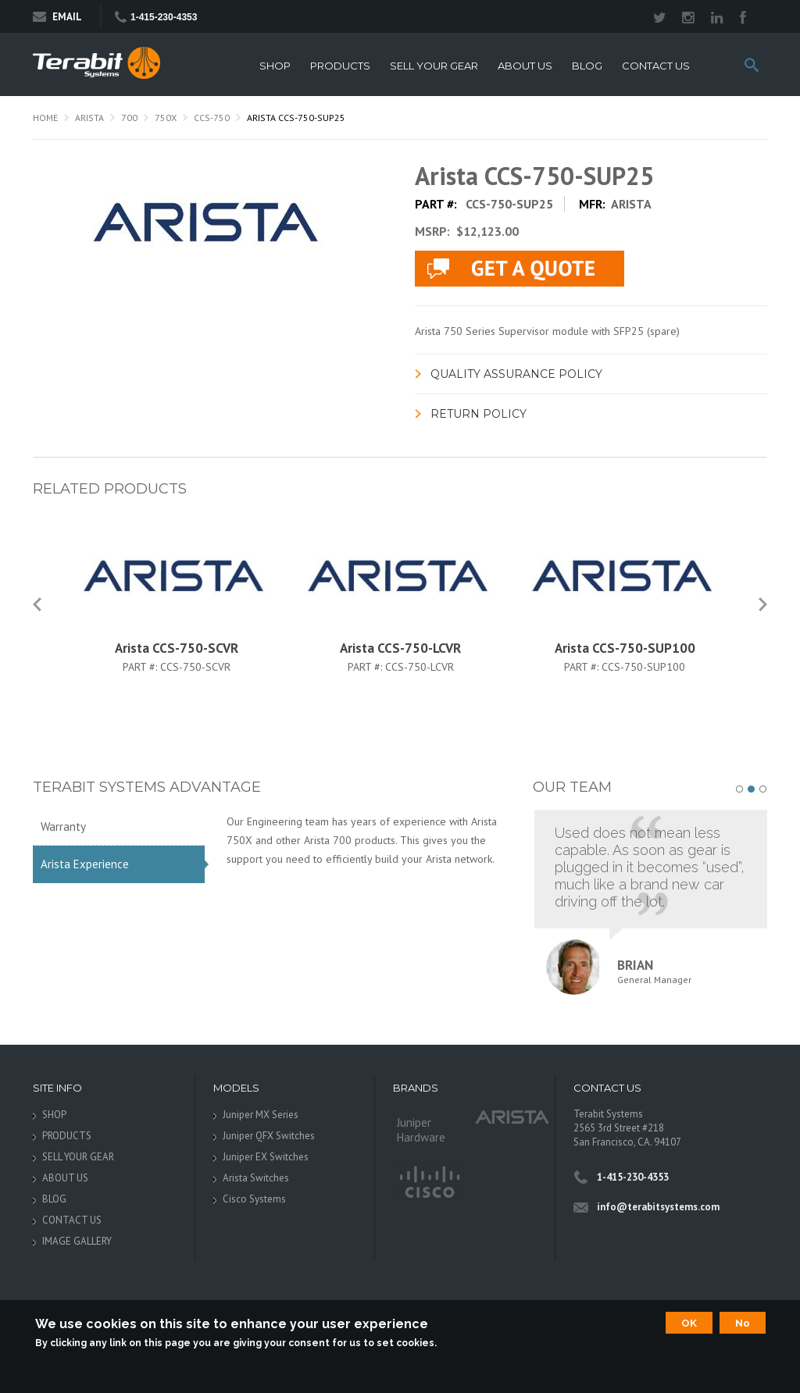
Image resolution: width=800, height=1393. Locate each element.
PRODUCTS (340, 66)
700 (129, 117)
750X (166, 117)
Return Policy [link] (478, 414)
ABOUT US (525, 66)
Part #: (141, 667)
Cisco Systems (254, 1199)
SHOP (275, 66)
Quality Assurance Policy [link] (516, 374)
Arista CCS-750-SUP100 (625, 648)
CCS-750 (212, 117)
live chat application (519, 269)
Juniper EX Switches (266, 1156)
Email (57, 16)
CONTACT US (656, 66)
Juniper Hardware (421, 1130)
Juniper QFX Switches (269, 1135)
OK (689, 1322)
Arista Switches (256, 1178)
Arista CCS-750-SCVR (176, 648)
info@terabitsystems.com (658, 1206)
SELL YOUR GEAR (434, 66)
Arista (89, 117)
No (742, 1322)
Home (45, 117)
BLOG (587, 66)
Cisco (428, 1183)
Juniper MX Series (260, 1114)
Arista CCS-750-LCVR (400, 648)
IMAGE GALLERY (77, 1241)
